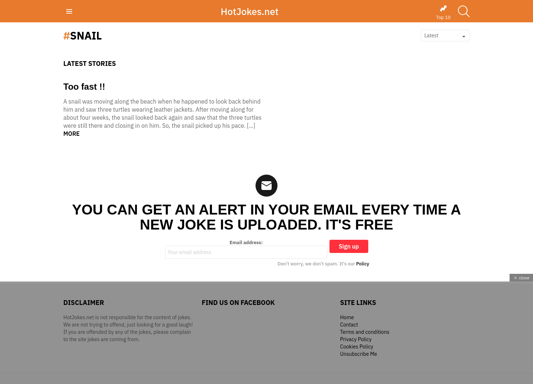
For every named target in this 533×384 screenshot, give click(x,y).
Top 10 (443, 12)
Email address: (246, 249)
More (71, 133)
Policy (362, 264)
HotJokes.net (250, 11)
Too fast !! (84, 87)
